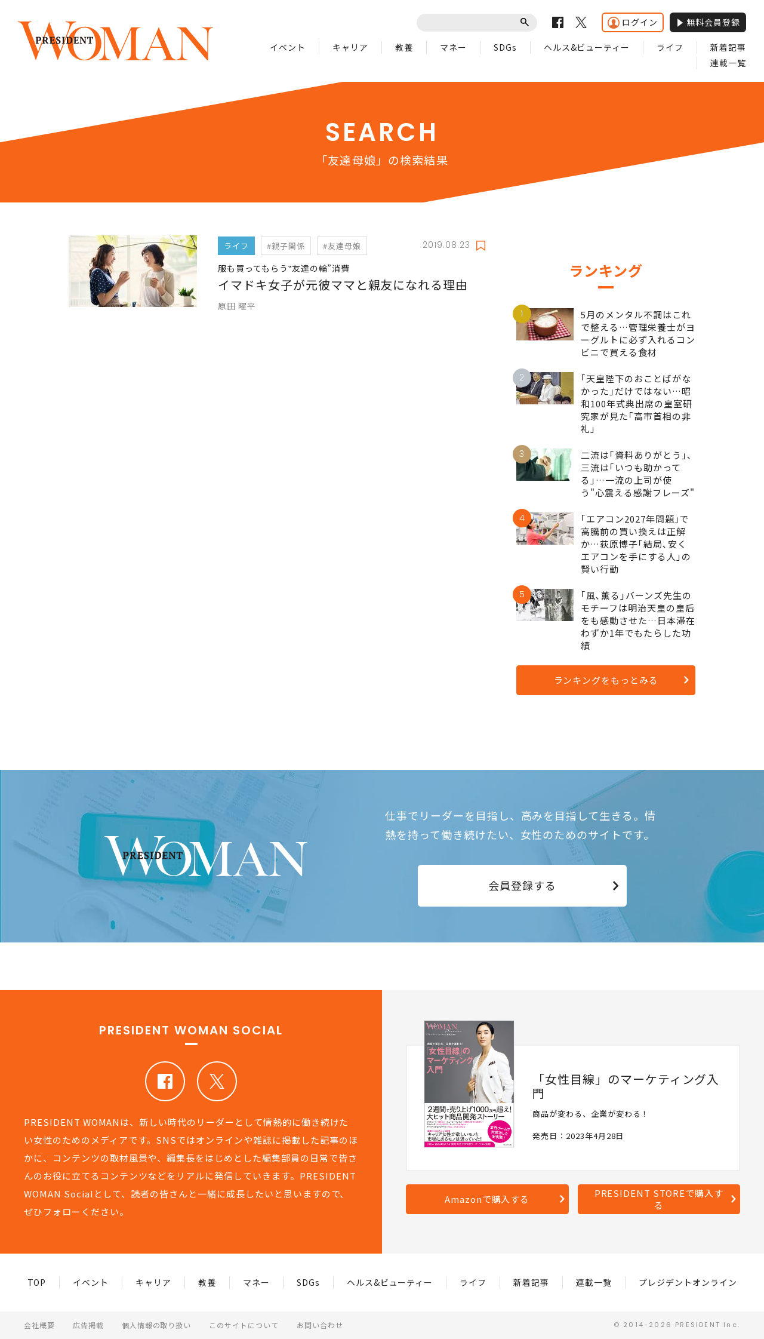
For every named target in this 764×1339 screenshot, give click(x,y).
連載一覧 (728, 63)
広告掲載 (88, 1325)
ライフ (670, 47)
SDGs (505, 47)
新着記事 (728, 47)
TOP (37, 1282)
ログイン (633, 22)
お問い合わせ (320, 1325)
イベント (288, 47)
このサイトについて (244, 1325)
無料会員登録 (708, 22)
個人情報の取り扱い (157, 1325)
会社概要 (39, 1325)
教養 (404, 47)
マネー (453, 47)
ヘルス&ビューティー (587, 47)
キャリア (350, 47)
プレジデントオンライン (688, 1282)
